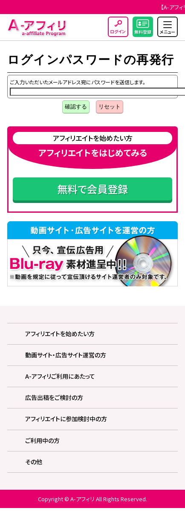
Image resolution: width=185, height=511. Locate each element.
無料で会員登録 (92, 188)
